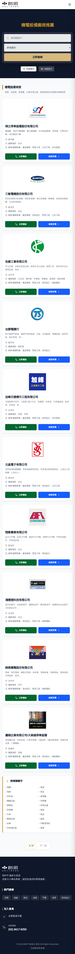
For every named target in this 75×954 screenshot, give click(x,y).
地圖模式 (46, 69)
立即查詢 (37, 57)
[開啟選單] (70, 4)
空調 (6, 898)
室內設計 (65, 898)
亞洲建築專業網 (37, 948)
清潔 (54, 898)
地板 (16, 898)
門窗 (44, 898)
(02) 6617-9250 (17, 929)
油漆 (35, 898)
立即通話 (21, 156)
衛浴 (25, 898)
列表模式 (28, 69)
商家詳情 (54, 156)
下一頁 (43, 845)
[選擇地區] (37, 48)
